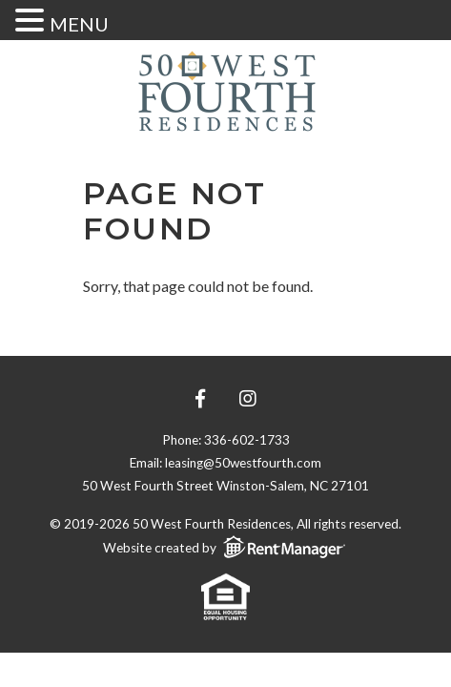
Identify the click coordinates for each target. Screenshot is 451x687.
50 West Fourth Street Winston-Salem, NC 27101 (225, 485)
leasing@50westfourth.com (243, 462)
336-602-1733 (247, 440)
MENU (79, 23)
